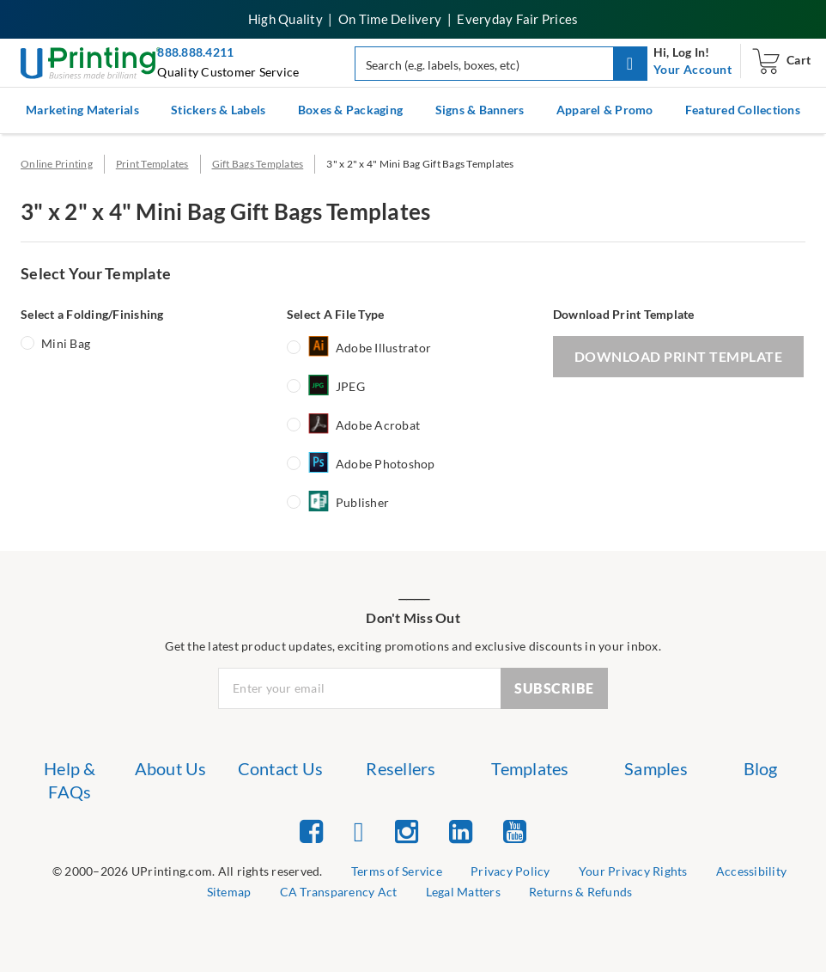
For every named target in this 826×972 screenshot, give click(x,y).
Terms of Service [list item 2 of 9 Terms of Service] (396, 871)
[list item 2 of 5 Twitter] (359, 830)
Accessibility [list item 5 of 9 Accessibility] (751, 871)
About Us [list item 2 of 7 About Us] (171, 768)
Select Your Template (96, 273)
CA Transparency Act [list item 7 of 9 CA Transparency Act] (339, 891)
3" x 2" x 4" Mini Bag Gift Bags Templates (419, 163)
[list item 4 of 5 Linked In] (460, 830)
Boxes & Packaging (350, 109)
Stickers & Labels (218, 109)
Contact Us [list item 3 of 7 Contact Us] (281, 768)
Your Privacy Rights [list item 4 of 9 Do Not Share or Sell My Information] (633, 871)
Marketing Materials (82, 109)
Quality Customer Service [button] (228, 71)
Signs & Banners (480, 109)
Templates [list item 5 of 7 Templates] (529, 768)
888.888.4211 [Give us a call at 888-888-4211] (195, 52)
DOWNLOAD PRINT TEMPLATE (678, 356)
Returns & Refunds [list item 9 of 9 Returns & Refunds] (580, 891)
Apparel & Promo (604, 109)
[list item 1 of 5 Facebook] (311, 830)
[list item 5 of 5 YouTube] (514, 830)
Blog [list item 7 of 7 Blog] (761, 768)
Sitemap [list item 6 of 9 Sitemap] (229, 891)
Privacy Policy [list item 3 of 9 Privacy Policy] (510, 871)
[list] (187, 872)
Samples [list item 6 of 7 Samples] (656, 768)
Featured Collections (742, 109)
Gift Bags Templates (258, 163)
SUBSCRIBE (554, 688)
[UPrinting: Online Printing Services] (91, 61)
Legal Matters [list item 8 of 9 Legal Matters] (463, 891)
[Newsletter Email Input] (359, 688)
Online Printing (57, 163)
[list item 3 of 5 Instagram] (406, 830)
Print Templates (152, 163)
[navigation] (692, 69)
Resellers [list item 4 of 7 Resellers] (400, 768)
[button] (630, 63)
